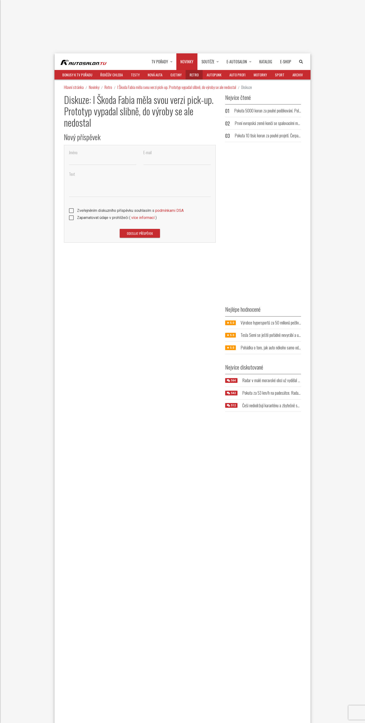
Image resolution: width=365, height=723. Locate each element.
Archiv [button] (297, 74)
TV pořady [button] (161, 62)
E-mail (147, 153)
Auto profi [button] (237, 74)
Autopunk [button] (214, 74)
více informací (142, 217)
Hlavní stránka (74, 87)
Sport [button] (279, 74)
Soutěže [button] (210, 62)
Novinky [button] (186, 62)
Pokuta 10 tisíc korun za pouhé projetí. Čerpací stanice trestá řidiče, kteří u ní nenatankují (298, 135)
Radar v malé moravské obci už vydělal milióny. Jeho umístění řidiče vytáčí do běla (299, 380)
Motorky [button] (260, 74)
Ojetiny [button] (176, 74)
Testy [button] (135, 74)
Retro (108, 87)
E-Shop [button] (285, 62)
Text (72, 174)
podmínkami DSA (169, 210)
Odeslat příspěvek (140, 233)
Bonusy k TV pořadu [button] (77, 74)
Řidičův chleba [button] (111, 74)
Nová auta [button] (155, 74)
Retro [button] (194, 74)
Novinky (94, 87)
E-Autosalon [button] (239, 62)
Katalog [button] (265, 62)
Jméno (73, 153)
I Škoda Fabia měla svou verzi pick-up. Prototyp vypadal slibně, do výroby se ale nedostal (176, 87)
